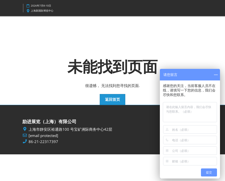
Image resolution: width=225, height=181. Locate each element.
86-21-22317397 (43, 141)
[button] (112, 99)
